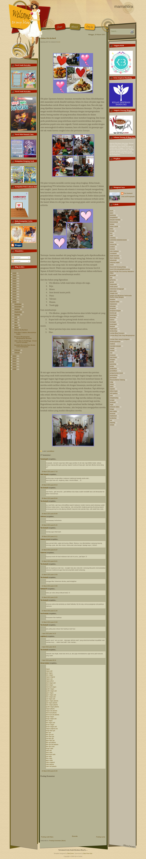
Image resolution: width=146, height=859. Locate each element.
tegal (111, 404)
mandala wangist (115, 346)
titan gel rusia (50, 746)
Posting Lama (100, 837)
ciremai (112, 249)
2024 (15, 278)
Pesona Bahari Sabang (117, 380)
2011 (15, 364)
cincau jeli (113, 244)
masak (112, 348)
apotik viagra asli (51, 691)
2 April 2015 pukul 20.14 (49, 660)
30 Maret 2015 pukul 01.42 (49, 525)
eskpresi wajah (115, 262)
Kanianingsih (44, 459)
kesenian (113, 317)
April (16, 325)
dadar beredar (114, 255)
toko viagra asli (50, 697)
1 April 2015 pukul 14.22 (49, 633)
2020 (15, 289)
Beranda (75, 836)
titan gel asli (49, 734)
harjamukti (113, 284)
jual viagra (49, 673)
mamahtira (123, 6)
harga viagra (50, 716)
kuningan (113, 322)
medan (112, 350)
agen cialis (49, 760)
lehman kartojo (44, 663)
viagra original (50, 677)
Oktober (17, 309)
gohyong (113, 280)
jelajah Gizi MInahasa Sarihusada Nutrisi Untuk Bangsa (121, 296)
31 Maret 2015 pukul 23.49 (49, 622)
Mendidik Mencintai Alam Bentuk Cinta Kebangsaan (24, 345)
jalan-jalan (113, 291)
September (18, 312)
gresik (112, 282)
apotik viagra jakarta (52, 707)
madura (112, 344)
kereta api (113, 313)
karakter (112, 299)
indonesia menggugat (117, 289)
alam (111, 213)
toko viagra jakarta (52, 705)
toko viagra (49, 675)
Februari (17, 350)
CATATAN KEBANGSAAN (118, 240)
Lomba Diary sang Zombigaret (119, 339)
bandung (113, 215)
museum (113, 355)
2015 (15, 302)
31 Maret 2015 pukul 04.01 (49, 561)
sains (111, 386)
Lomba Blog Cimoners (117, 333)
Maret (17, 327)
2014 (15, 356)
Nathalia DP (43, 589)
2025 (15, 275)
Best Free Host (87, 853)
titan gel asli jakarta (52, 744)
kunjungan (113, 324)
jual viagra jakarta (51, 703)
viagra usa (49, 679)
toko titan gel (50, 736)
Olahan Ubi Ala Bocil (20, 330)
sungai (112, 400)
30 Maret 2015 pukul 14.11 (49, 536)
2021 (15, 286)
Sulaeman (43, 552)
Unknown (43, 516)
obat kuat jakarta (51, 712)
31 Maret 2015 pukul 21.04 (49, 611)
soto (111, 395)
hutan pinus (113, 286)
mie (111, 353)
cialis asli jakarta (51, 766)
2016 (15, 299)
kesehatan (113, 315)
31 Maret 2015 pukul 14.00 (49, 586)
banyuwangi (114, 222)
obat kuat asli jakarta (52, 714)
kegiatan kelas (114, 301)
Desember (18, 304)
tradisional (113, 416)
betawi (112, 224)
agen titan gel (50, 740)
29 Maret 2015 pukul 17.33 (49, 471)
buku (111, 228)
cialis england (50, 762)
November (18, 306)
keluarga (113, 306)
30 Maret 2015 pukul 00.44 (49, 498)
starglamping (114, 398)
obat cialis (49, 752)
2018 (15, 294)
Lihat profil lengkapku (128, 196)
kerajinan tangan (115, 310)
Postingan (16, 257)
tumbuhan (113, 418)
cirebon (112, 246)
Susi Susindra (44, 613)
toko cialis (49, 758)
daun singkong (114, 258)
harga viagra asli (51, 718)
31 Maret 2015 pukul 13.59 (49, 574)
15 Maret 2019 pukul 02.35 (49, 771)
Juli (16, 317)
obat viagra (49, 685)
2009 (15, 369)
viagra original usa (52, 728)
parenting (113, 364)
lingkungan (113, 328)
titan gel (48, 732)
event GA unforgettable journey (120, 269)
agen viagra (49, 693)
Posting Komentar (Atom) (57, 840)
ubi (111, 420)
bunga (112, 231)
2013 (15, 359)
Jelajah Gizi (113, 293)
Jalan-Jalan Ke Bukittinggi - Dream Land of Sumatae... (25, 341)
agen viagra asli (51, 695)
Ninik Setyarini (44, 474)
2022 (15, 283)
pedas (112, 366)
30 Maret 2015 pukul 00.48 (49, 513)
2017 (15, 296)
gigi (111, 277)
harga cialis (49, 748)
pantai (112, 362)
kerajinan (113, 308)
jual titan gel (50, 738)
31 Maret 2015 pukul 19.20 (49, 597)
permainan (113, 377)
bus (111, 233)
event (112, 264)
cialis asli (49, 750)
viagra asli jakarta (51, 710)
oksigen (112, 359)
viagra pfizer (50, 681)
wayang (112, 422)
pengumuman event (116, 373)
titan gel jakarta (51, 742)
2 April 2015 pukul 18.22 (49, 647)
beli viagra (49, 720)
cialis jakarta (50, 764)
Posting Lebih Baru (47, 837)
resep (112, 384)
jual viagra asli (50, 699)
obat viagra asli (51, 683)
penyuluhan (113, 375)
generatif (113, 275)
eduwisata (113, 260)
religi (111, 382)
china (111, 242)
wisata (112, 425)
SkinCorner (70, 853)
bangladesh (113, 217)
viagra (48, 669)
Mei (16, 322)
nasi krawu (113, 357)
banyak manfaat (115, 219)
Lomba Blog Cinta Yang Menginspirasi (122, 335)
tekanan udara (114, 407)
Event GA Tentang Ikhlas (118, 267)
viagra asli (49, 671)
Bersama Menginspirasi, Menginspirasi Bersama (22, 337)
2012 (15, 361)
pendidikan (50, 451)
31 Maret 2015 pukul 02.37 (49, 550)
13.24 (58, 42)
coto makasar (114, 251)
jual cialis (49, 756)
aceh (111, 210)
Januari (17, 352)
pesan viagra (50, 724)
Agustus (17, 314)
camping (113, 237)
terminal (112, 413)
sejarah (112, 389)
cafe (111, 235)
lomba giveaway (115, 341)
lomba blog (113, 331)
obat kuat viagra (51, 687)
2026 (15, 273)
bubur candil (114, 226)
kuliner (112, 319)
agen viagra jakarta (52, 701)
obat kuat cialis (50, 754)
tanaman (113, 402)
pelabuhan (113, 368)
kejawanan (113, 304)
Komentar (16, 261)
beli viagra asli (50, 722)
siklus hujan (113, 391)
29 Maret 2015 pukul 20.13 (49, 485)
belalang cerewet (45, 539)
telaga (112, 409)
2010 (15, 366)
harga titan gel (50, 730)
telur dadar (113, 411)
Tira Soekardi (44, 487)
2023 (15, 281)
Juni (16, 320)
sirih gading (113, 393)
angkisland (43, 636)
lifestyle (112, 326)
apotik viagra (50, 689)
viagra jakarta (50, 708)
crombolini (113, 253)
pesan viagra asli (51, 726)
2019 (15, 291)
